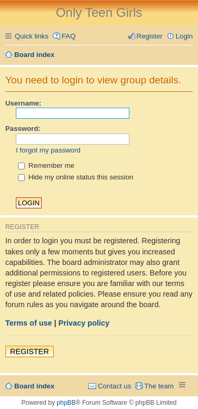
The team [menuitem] (159, 386)
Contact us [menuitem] (114, 386)
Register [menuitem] (150, 36)
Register (29, 351)
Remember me (46, 165)
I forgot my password (48, 150)
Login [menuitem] (184, 36)
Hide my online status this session (75, 177)
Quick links (32, 36)
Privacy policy (84, 323)
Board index (34, 386)
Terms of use (28, 323)
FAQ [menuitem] (69, 36)
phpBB (66, 402)
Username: (23, 103)
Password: (23, 128)
